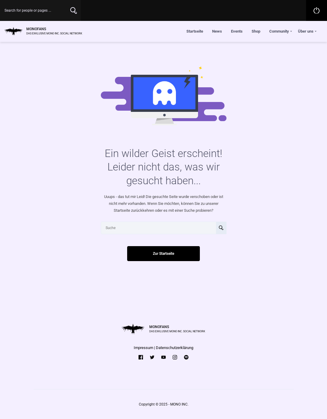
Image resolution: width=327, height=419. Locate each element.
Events (237, 31)
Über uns (306, 31)
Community (279, 31)
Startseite (194, 31)
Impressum (143, 347)
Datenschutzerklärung (174, 347)
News (217, 31)
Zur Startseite (163, 254)
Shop (256, 31)
